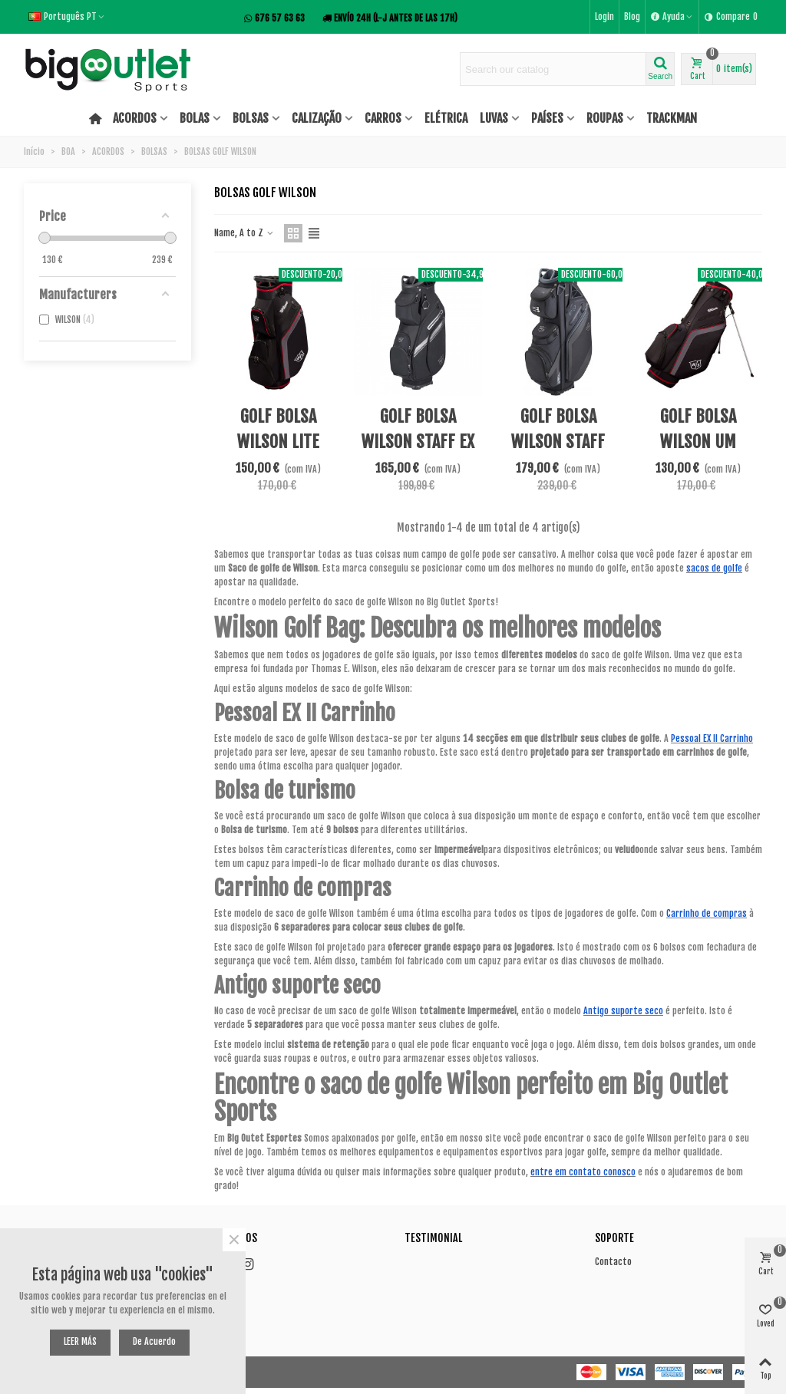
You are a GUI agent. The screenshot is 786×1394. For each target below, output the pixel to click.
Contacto (613, 1261)
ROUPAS (604, 118)
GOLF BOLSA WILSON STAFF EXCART (558, 441)
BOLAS (195, 118)
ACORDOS (135, 118)
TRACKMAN (671, 118)
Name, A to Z (244, 233)
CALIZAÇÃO (317, 118)
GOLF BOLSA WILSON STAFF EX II (418, 441)
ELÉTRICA (445, 118)
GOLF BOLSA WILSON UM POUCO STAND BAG (698, 441)
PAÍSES (547, 118)
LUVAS (494, 118)
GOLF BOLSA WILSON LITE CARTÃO (278, 441)
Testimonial (433, 1237)
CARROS (383, 118)
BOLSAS (251, 118)
